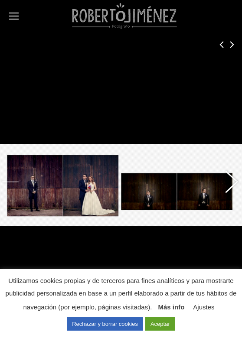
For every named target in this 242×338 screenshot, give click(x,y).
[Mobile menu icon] (14, 16)
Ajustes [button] (203, 307)
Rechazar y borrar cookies (105, 324)
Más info (171, 307)
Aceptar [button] (160, 324)
